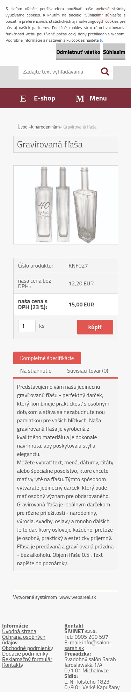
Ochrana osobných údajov (23, 639)
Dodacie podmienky (25, 653)
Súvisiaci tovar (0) (87, 370)
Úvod (23, 126)
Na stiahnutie (36, 370)
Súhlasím (114, 52)
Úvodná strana (19, 631)
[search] (105, 71)
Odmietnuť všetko (78, 52)
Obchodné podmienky (27, 648)
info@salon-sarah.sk (88, 645)
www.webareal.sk (77, 597)
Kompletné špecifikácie (47, 358)
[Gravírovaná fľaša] (66, 168)
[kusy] (27, 326)
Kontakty (12, 664)
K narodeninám (45, 126)
